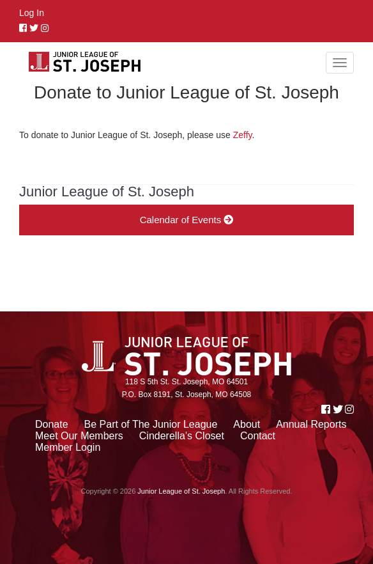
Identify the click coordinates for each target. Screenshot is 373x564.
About (246, 424)
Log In (31, 13)
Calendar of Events (187, 219)
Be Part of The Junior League (151, 424)
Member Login (67, 447)
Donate (51, 424)
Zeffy (242, 135)
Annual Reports (311, 424)
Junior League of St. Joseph (181, 491)
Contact (257, 435)
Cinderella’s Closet (181, 435)
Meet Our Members (79, 435)
